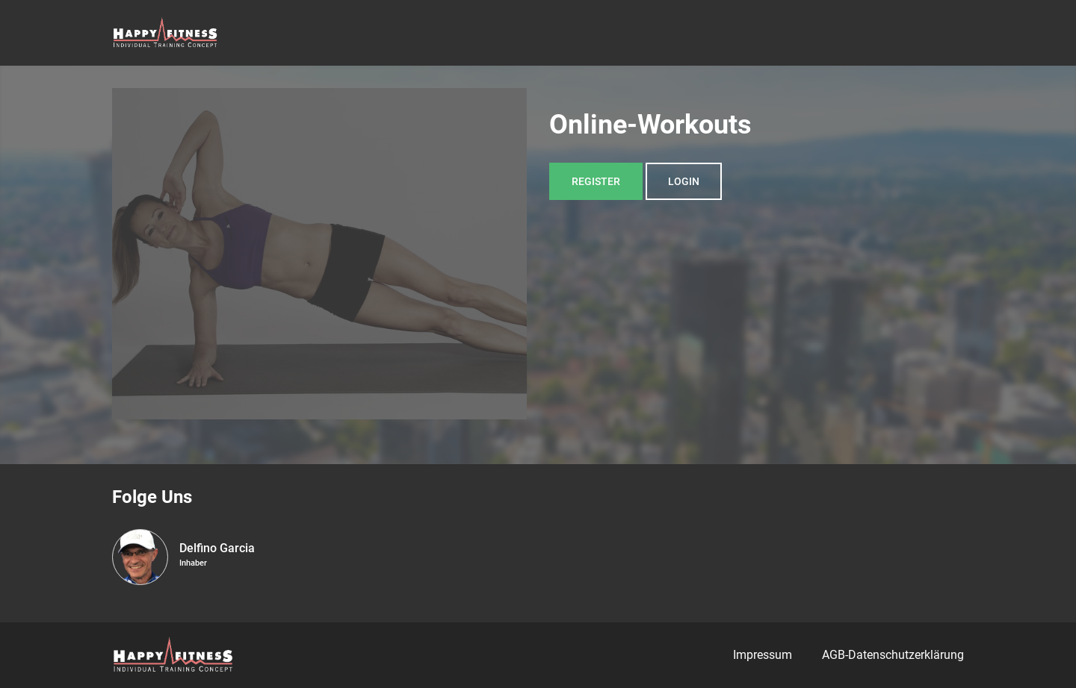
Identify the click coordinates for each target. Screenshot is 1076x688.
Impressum (762, 655)
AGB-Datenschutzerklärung (893, 655)
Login (683, 181)
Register (596, 181)
